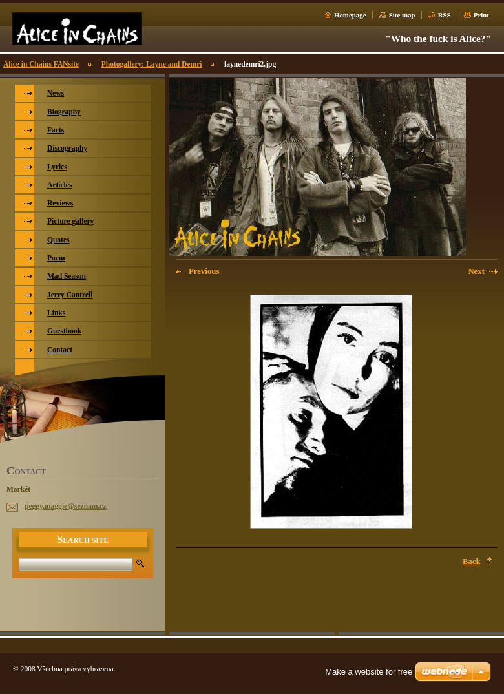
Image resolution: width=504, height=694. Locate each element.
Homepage (350, 15)
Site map (402, 15)
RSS (444, 15)
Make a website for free (368, 672)
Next (476, 271)
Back (472, 561)
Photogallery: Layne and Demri (151, 64)
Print (481, 15)
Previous (204, 271)
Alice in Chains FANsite (41, 64)
